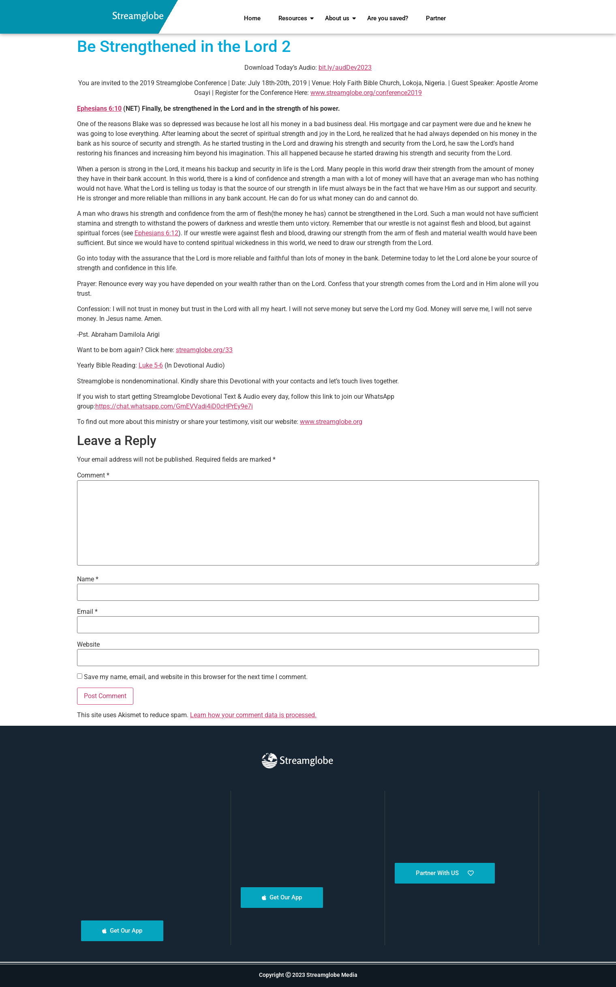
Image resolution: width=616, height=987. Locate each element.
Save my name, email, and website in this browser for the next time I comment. (196, 677)
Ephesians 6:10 (99, 108)
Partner (436, 18)
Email (87, 612)
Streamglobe (138, 16)
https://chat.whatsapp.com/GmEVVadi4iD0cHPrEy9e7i (174, 406)
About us (339, 18)
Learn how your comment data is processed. (253, 715)
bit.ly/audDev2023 (345, 67)
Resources (294, 18)
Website (88, 644)
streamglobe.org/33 (204, 350)
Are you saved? (387, 18)
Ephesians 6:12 (156, 233)
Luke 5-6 (151, 365)
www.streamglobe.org (331, 422)
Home (252, 18)
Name (87, 579)
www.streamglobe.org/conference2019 (366, 93)
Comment (93, 475)
